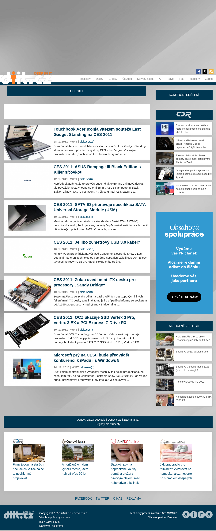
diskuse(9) (86, 291)
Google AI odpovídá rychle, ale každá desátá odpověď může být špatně (194, 174)
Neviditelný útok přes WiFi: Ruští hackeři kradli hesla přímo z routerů (194, 189)
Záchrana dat (131, 419)
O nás (118, 498)
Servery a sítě (145, 78)
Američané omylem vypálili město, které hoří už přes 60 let (75, 469)
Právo (170, 78)
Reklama (133, 498)
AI (160, 78)
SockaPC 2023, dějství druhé (192, 351)
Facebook (83, 498)
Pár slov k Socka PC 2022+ (191, 381)
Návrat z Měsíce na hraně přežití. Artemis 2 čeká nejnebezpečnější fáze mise (191, 144)
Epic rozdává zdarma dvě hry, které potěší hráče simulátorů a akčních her (193, 129)
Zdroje (209, 78)
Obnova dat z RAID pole (91, 419)
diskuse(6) (86, 179)
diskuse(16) (87, 141)
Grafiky (113, 78)
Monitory (195, 78)
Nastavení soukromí (51, 525)
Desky (99, 78)
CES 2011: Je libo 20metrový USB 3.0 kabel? (97, 242)
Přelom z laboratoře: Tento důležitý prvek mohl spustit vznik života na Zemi (193, 159)
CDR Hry (184, 115)
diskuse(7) (86, 329)
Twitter (102, 498)
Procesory (85, 78)
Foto (181, 78)
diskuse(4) (86, 216)
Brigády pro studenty (108, 424)
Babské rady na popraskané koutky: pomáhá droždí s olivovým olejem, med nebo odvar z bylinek (125, 473)
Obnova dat (114, 419)
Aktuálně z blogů (184, 326)
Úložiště (127, 78)
